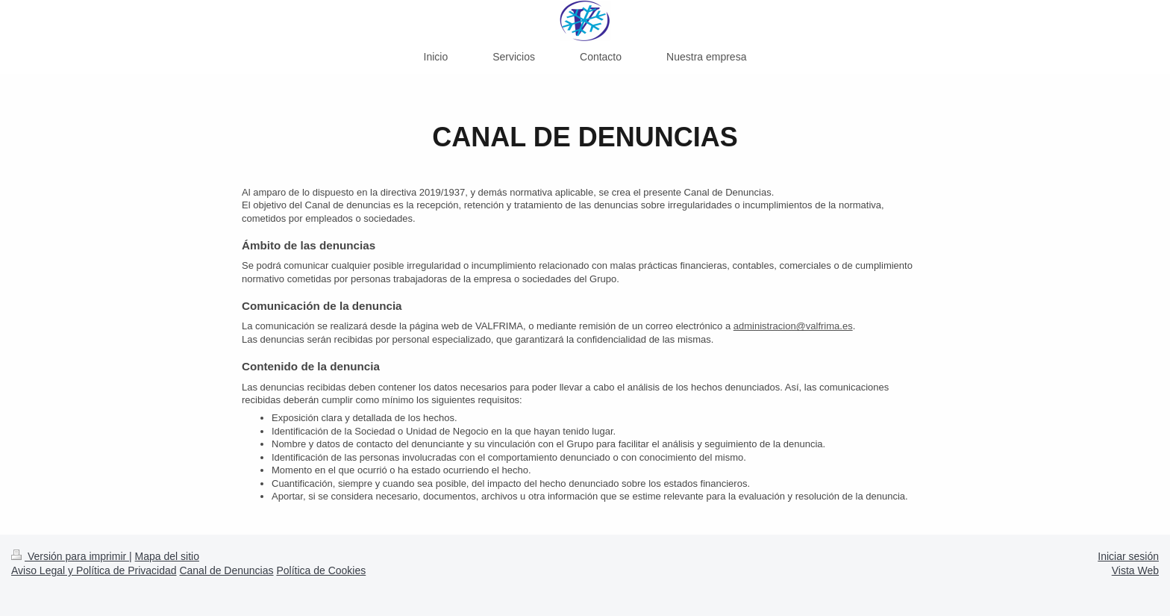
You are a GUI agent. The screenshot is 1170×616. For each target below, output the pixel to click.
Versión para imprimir (70, 556)
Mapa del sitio (167, 556)
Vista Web (1135, 570)
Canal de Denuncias (226, 570)
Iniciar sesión (1128, 556)
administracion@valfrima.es (793, 326)
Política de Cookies (321, 570)
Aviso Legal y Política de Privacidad (94, 570)
